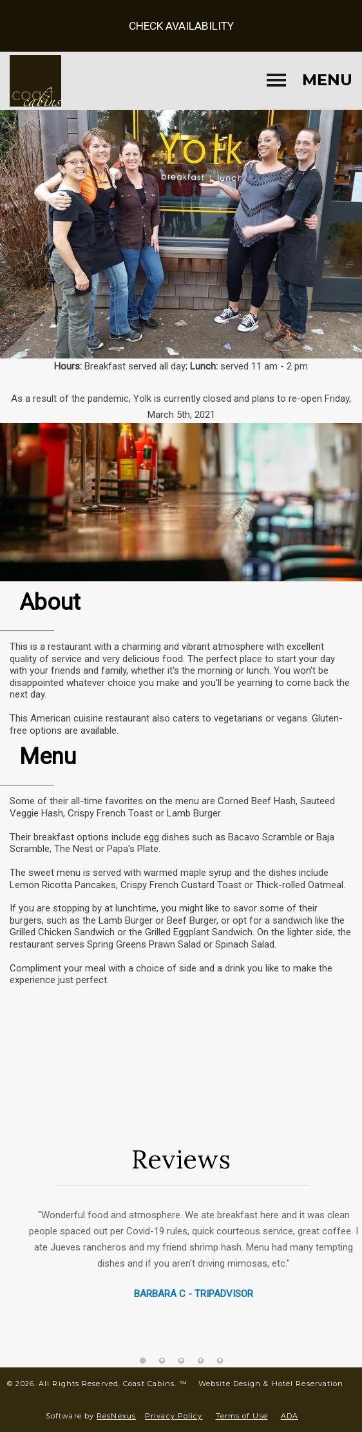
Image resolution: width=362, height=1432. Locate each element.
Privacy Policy (173, 1415)
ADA (289, 1415)
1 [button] (142, 1360)
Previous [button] (23, 1282)
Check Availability (181, 25)
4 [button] (200, 1360)
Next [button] (339, 1282)
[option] (181, 1248)
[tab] (142, 1360)
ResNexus (116, 1415)
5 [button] (219, 1360)
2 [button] (161, 1360)
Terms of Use (242, 1415)
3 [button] (181, 1360)
